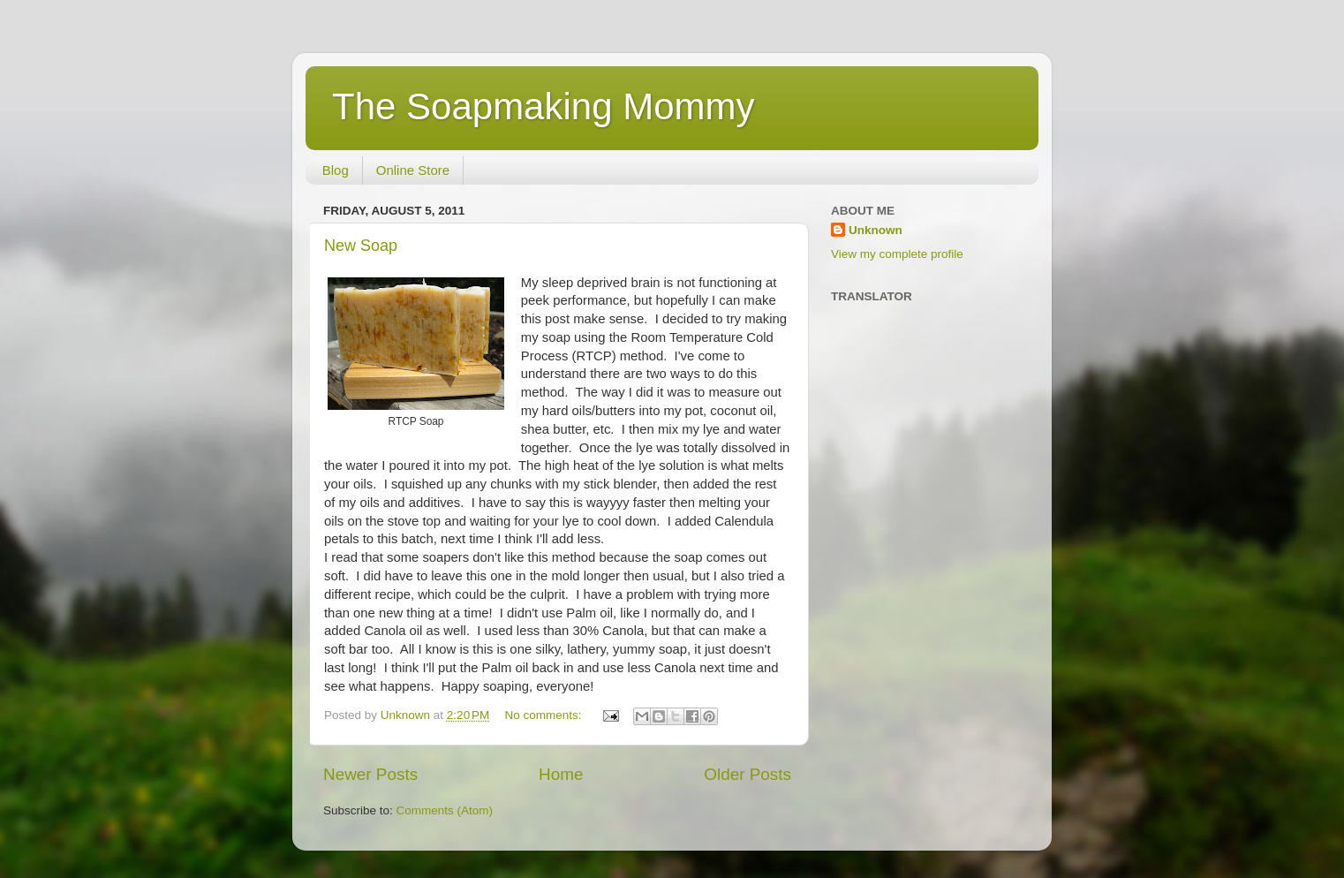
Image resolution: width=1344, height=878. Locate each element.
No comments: (545, 715)
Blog (335, 170)
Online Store (412, 170)
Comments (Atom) (445, 810)
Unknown (875, 230)
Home (561, 774)
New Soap (360, 245)
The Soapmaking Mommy (543, 106)
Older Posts (747, 774)
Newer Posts (370, 774)
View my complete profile (897, 254)
